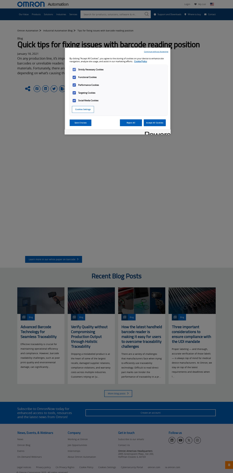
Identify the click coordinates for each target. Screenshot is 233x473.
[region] (118, 91)
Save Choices (81, 122)
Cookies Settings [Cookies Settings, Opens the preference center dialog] (83, 109)
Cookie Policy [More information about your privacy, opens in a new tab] (140, 61)
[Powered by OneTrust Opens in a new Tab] (156, 132)
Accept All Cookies (154, 122)
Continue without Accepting (156, 51)
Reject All (131, 122)
